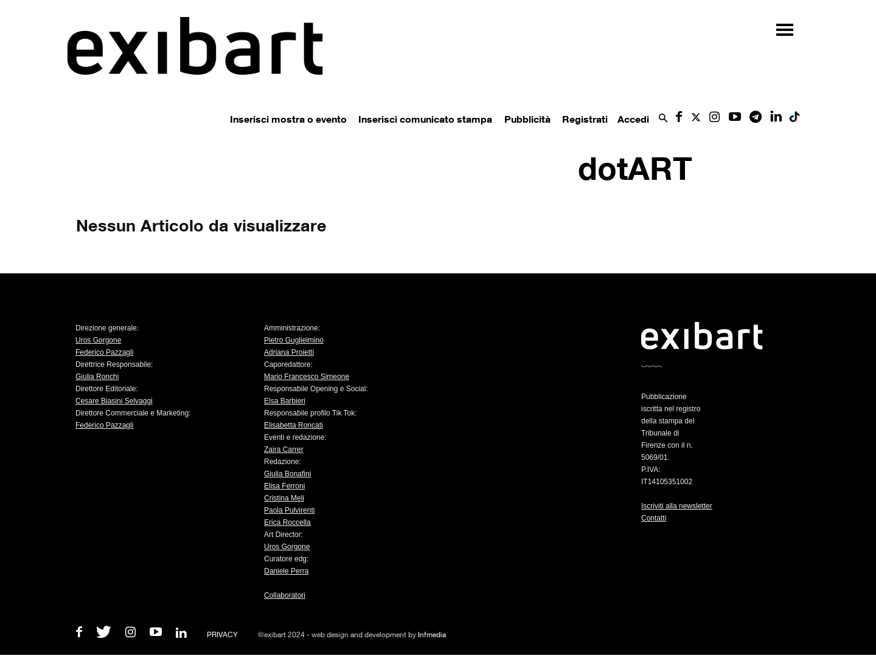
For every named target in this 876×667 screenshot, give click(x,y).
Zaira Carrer (284, 449)
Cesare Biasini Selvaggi (114, 401)
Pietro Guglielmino (294, 340)
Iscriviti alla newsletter (676, 506)
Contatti (653, 518)
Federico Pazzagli (104, 352)
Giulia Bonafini (287, 474)
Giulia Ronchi (97, 376)
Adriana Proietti (289, 352)
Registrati (585, 119)
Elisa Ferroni (284, 486)
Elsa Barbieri (284, 401)
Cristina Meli (284, 498)
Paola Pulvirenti (289, 510)
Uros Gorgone (98, 340)
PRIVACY (222, 634)
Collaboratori (284, 595)
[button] (663, 119)
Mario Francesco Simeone (306, 376)
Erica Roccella (287, 522)
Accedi (633, 119)
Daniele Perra (286, 571)
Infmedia (432, 634)
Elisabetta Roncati (293, 425)
